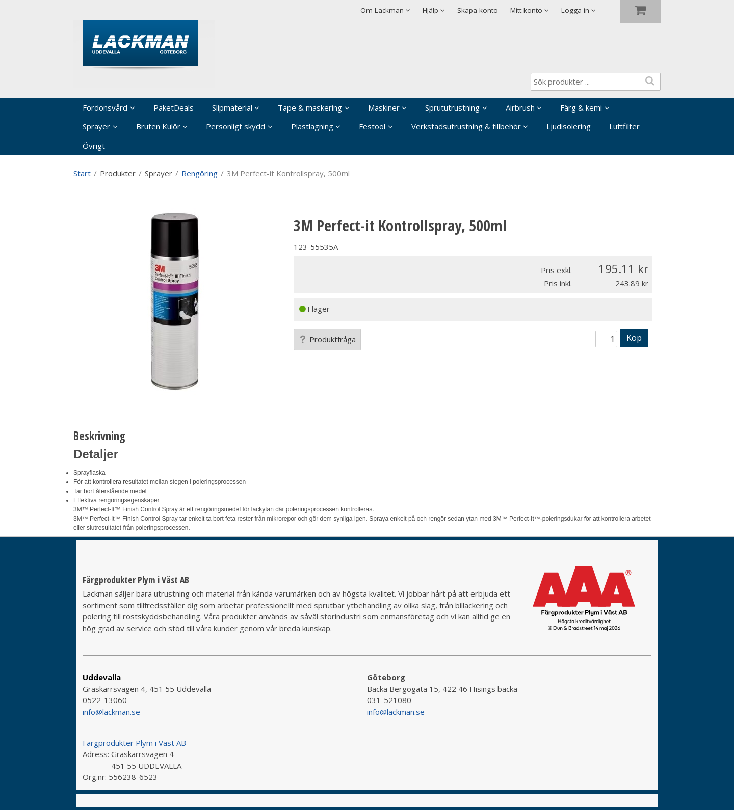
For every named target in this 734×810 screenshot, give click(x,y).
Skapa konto (477, 10)
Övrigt (94, 146)
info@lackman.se (111, 712)
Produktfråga (327, 339)
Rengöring (199, 173)
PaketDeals (173, 107)
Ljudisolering (568, 126)
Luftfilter (624, 126)
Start (82, 173)
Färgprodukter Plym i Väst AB (134, 743)
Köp (634, 337)
